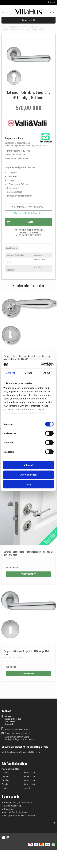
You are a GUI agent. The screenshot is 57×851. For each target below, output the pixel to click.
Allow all (28, 465)
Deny (28, 484)
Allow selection (28, 474)
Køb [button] (19, 222)
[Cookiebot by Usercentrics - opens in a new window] (41, 364)
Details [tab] (28, 372)
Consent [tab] (10, 372)
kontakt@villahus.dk (21, 733)
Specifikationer (12, 248)
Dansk (52, 2)
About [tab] (46, 372)
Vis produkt (28, 574)
